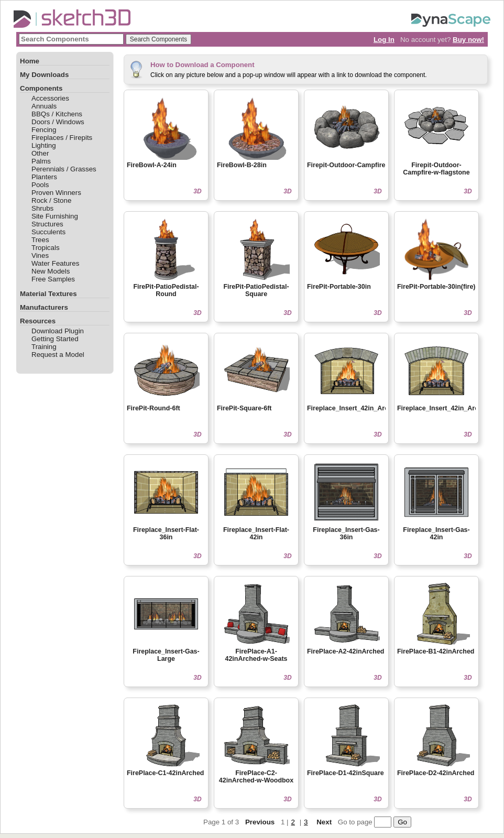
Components (41, 88)
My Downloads (44, 75)
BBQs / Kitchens (56, 114)
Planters (44, 177)
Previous (260, 822)
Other (40, 153)
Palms (41, 161)
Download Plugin (57, 331)
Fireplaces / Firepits (61, 138)
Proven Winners (56, 193)
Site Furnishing (54, 216)
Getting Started (55, 339)
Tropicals (45, 248)
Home (29, 61)
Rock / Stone (51, 200)
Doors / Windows (57, 122)
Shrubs (42, 208)
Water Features (55, 263)
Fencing (43, 130)
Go (402, 822)
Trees (40, 240)
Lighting (43, 145)
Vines (40, 255)
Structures (47, 224)
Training (44, 347)
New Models (50, 271)
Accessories (50, 98)
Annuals (44, 106)
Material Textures (48, 294)
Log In (384, 39)
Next (324, 822)
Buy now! (468, 39)
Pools (40, 185)
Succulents (48, 232)
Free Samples (53, 279)
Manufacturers (44, 307)
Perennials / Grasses (63, 169)
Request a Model (57, 354)
